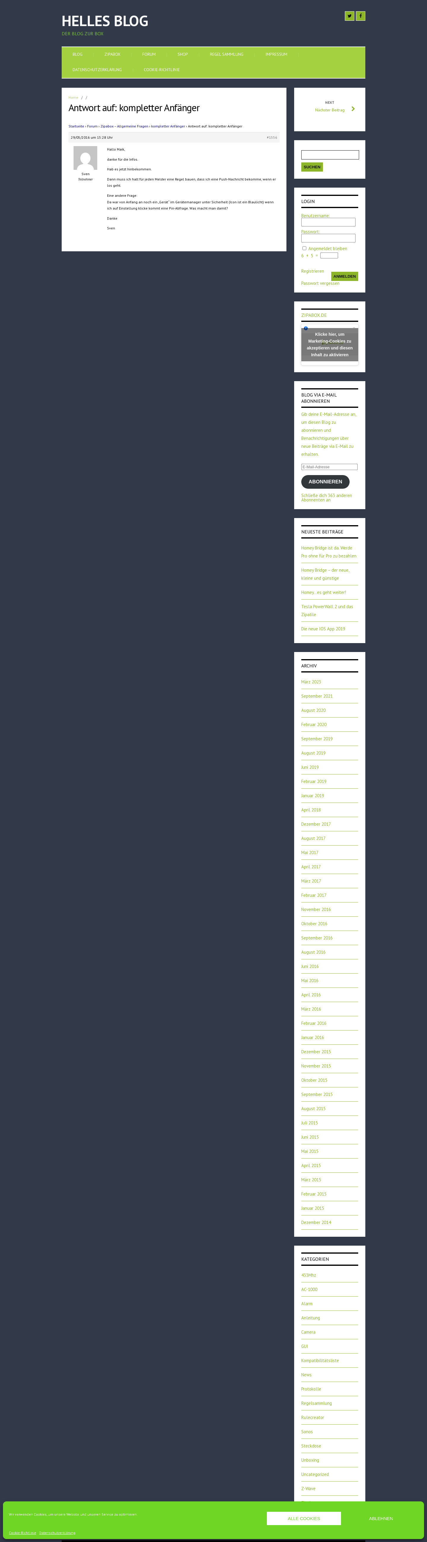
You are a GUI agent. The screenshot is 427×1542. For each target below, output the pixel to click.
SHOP (183, 54)
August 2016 (313, 952)
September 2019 (317, 739)
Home (73, 97)
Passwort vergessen (320, 283)
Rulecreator (312, 1417)
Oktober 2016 (314, 923)
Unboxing (310, 1460)
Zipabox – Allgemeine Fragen (124, 126)
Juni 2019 (310, 767)
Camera (308, 1332)
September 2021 (317, 696)
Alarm (307, 1303)
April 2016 (311, 995)
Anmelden (345, 276)
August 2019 (313, 753)
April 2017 (311, 867)
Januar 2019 (312, 795)
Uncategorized (315, 1474)
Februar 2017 (313, 895)
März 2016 (311, 1009)
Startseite (76, 126)
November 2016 (316, 909)
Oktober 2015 (314, 1080)
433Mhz (308, 1275)
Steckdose (311, 1446)
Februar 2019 (313, 781)
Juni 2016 (310, 966)
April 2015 (311, 1165)
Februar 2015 (313, 1194)
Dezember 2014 (316, 1222)
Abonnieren (325, 482)
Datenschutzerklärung (57, 1533)
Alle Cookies (304, 1518)
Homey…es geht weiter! (323, 592)
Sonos (307, 1431)
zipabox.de (314, 315)
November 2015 (316, 1066)
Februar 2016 (313, 1023)
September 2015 (317, 1094)
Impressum (276, 54)
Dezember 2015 (316, 1051)
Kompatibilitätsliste (320, 1360)
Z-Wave (308, 1488)
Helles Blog (105, 20)
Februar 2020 (313, 724)
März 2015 (311, 1180)
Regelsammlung (316, 1403)
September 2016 (317, 938)
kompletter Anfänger (168, 126)
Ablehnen (381, 1518)
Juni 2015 (310, 1137)
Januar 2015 (312, 1208)
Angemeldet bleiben (327, 248)
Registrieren (312, 271)
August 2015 (313, 1108)
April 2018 (311, 810)
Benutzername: (315, 215)
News (306, 1375)
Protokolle (311, 1389)
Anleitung (310, 1318)
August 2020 (313, 710)
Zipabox (112, 54)
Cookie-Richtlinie (22, 1533)
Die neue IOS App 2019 (323, 629)
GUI (304, 1346)
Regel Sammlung (226, 54)
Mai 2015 (309, 1151)
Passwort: (310, 231)
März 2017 (311, 881)
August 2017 (313, 838)
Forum (149, 54)
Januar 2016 (312, 1037)
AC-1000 (309, 1289)
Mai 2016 (309, 980)
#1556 (272, 137)
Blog (77, 54)
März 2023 (311, 682)
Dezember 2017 (316, 824)
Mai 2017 (309, 852)
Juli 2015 (309, 1123)
